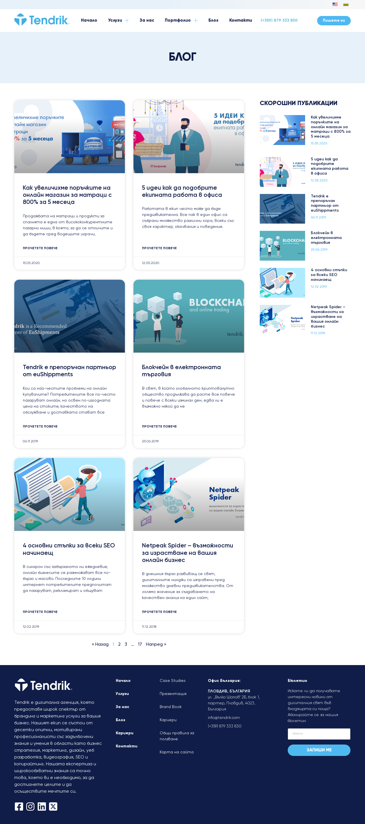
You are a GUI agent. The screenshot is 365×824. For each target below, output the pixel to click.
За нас (122, 707)
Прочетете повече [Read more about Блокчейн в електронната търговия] (159, 426)
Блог (120, 720)
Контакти (126, 746)
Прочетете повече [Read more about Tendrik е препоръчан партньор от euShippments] (40, 426)
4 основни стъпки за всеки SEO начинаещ (329, 275)
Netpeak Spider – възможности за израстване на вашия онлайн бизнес (187, 553)
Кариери (124, 733)
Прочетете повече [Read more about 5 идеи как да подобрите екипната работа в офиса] (159, 248)
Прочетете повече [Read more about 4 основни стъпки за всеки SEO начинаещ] (40, 612)
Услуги (122, 694)
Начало (123, 681)
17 (140, 644)
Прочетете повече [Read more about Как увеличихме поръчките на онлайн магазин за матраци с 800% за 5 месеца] (40, 248)
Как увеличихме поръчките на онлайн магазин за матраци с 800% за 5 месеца (67, 195)
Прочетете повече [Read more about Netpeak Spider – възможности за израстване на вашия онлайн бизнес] (159, 612)
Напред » (156, 644)
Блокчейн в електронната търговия (326, 238)
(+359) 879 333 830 (279, 21)
